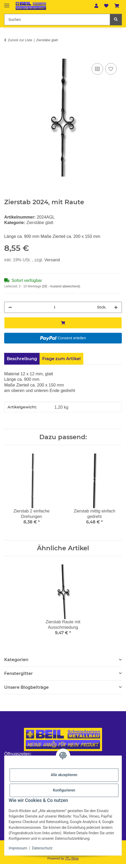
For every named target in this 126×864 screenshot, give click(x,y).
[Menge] (54, 307)
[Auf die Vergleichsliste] (97, 69)
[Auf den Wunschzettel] (111, 69)
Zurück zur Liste (20, 40)
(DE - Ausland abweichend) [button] (61, 286)
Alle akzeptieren (64, 775)
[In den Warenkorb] (8, 56)
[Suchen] (116, 19)
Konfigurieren (64, 790)
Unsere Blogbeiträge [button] (26, 687)
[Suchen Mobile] (57, 19)
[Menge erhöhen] (116, 307)
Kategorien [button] (16, 659)
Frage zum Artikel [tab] (61, 358)
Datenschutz (42, 848)
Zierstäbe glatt (39, 222)
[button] (96, 6)
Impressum (18, 848)
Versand (52, 259)
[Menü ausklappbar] (6, 3)
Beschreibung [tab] (22, 358)
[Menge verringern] (10, 307)
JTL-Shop (72, 858)
